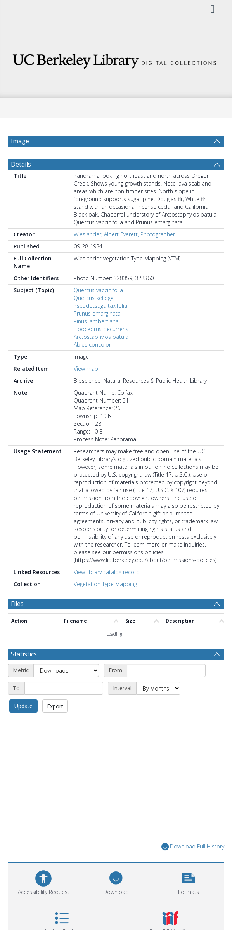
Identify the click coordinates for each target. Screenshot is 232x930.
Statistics (24, 654)
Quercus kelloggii (95, 298)
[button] (188, 881)
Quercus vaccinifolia (98, 290)
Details (21, 164)
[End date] (63, 688)
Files (17, 603)
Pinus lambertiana (96, 321)
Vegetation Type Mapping (105, 584)
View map (86, 368)
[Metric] (66, 670)
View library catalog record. (107, 572)
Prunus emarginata (97, 313)
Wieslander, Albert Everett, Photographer (124, 234)
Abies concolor (92, 344)
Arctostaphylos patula (101, 336)
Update (23, 706)
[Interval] (158, 688)
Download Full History (192, 847)
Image (20, 141)
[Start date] (166, 670)
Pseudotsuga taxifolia (100, 305)
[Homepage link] (116, 59)
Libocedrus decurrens (101, 329)
